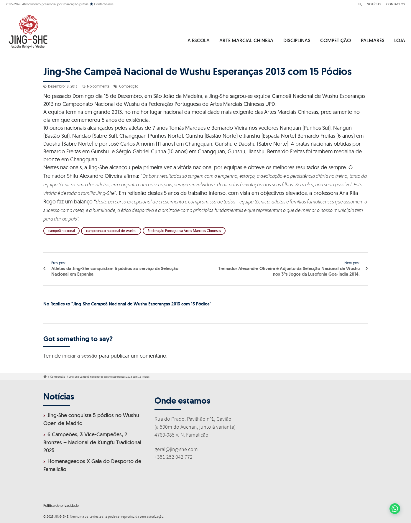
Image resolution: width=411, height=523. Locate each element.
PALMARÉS (372, 40)
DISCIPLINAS (296, 40)
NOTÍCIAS (374, 4)
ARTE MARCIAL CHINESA (246, 40)
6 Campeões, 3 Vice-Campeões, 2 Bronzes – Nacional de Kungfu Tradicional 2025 (92, 442)
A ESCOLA (199, 40)
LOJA (399, 40)
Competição (128, 86)
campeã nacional (61, 230)
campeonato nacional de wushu (111, 230)
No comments (98, 86)
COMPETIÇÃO (335, 40)
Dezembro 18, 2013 (62, 86)
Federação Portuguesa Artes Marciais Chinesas (184, 230)
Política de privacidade (61, 505)
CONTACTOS (395, 4)
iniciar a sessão (79, 355)
